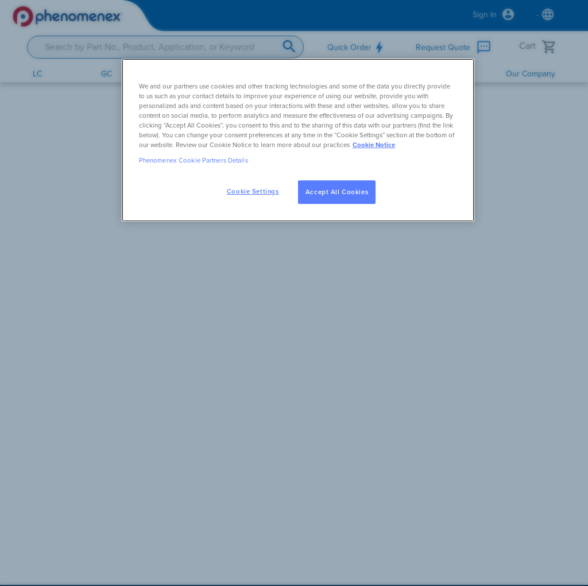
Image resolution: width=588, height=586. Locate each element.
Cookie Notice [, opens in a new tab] (374, 145)
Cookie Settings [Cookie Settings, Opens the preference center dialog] (253, 191)
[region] (298, 140)
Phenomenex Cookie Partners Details (193, 160)
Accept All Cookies (336, 192)
